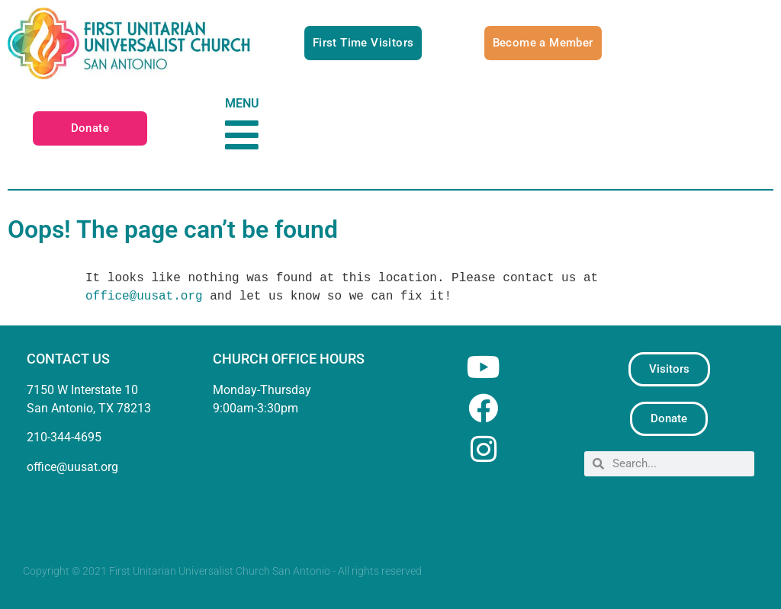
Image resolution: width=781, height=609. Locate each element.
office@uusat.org (144, 296)
